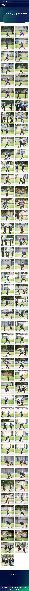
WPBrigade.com (25, 587)
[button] (14, 577)
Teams (2, 581)
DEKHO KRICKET (4, 583)
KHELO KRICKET (4, 577)
